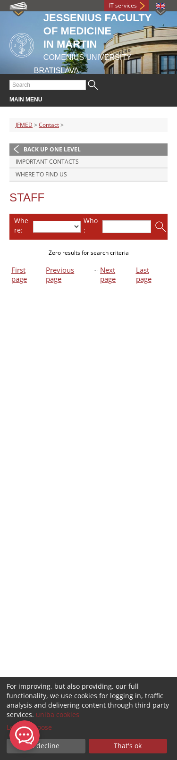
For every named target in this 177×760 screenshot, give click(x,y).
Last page (144, 275)
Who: (91, 225)
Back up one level (52, 149)
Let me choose (29, 727)
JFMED (24, 125)
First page (19, 275)
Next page (108, 275)
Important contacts (47, 162)
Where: (21, 225)
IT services (123, 5)
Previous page (60, 275)
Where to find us (41, 174)
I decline (46, 745)
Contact (49, 125)
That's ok (128, 745)
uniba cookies (57, 714)
